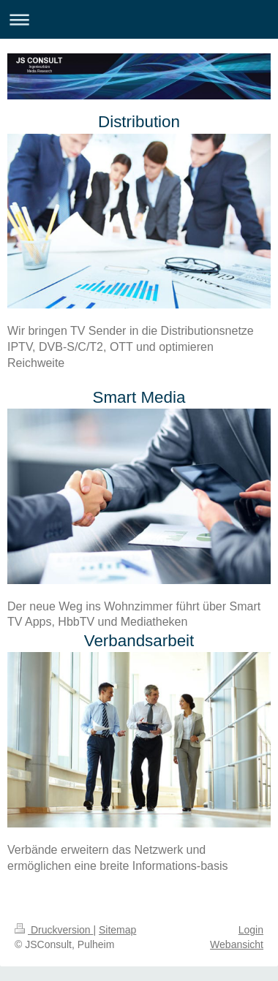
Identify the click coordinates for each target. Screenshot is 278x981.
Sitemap (117, 930)
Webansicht (236, 944)
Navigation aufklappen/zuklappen (139, 19)
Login (250, 930)
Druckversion (54, 930)
